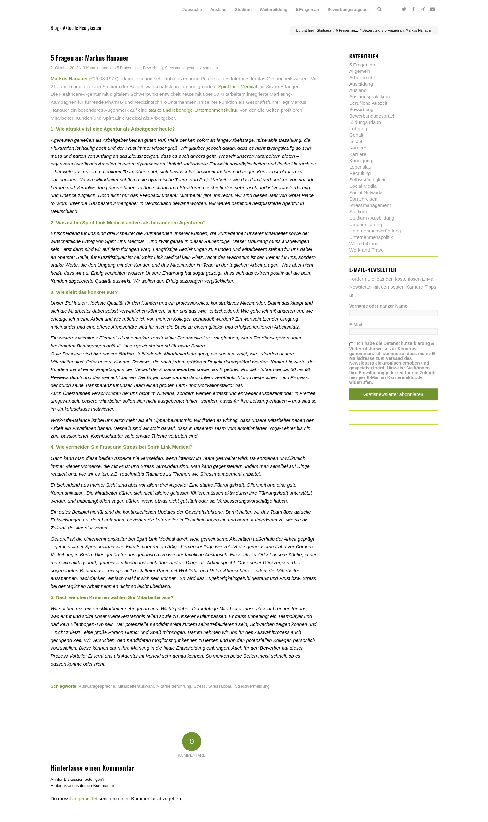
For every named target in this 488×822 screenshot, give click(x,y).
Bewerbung (153, 68)
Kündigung (360, 160)
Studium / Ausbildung (371, 218)
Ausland (358, 90)
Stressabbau (220, 686)
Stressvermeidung (252, 686)
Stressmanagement (181, 68)
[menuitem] (192, 9)
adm (214, 68)
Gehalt (356, 135)
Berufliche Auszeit (368, 103)
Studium (358, 211)
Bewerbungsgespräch (372, 115)
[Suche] (379, 9)
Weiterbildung (363, 243)
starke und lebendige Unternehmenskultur (193, 110)
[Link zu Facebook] (413, 9)
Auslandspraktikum (369, 96)
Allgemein (359, 71)
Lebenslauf (361, 167)
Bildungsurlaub (365, 122)
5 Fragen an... (129, 68)
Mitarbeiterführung (173, 686)
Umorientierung (365, 224)
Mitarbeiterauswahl (136, 686)
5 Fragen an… (364, 64)
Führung (358, 128)
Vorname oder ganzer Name (378, 306)
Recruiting (360, 173)
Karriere (357, 147)
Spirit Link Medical (238, 86)
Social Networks (366, 192)
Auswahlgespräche (97, 686)
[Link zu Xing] (423, 9)
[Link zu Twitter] (404, 9)
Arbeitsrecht (362, 77)
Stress (200, 686)
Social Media (363, 186)
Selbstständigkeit (367, 179)
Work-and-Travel (367, 250)
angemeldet (84, 798)
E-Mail (355, 325)
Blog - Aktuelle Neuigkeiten (76, 28)
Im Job (356, 141)
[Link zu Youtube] (433, 9)
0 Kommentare (95, 68)
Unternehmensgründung (375, 230)
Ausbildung (361, 84)
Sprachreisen (363, 199)
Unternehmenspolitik (371, 237)
